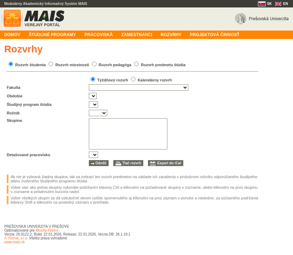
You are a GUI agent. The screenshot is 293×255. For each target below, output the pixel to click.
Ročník (13, 113)
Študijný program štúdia (29, 104)
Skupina (14, 120)
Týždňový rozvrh (112, 80)
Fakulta (14, 87)
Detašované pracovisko (28, 155)
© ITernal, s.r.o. (16, 238)
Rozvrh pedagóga (115, 65)
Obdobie (15, 96)
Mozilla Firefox (47, 230)
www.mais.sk (14, 242)
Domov (12, 34)
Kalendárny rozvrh (155, 80)
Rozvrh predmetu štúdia (163, 65)
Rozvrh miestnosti (72, 65)
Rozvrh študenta (30, 65)
